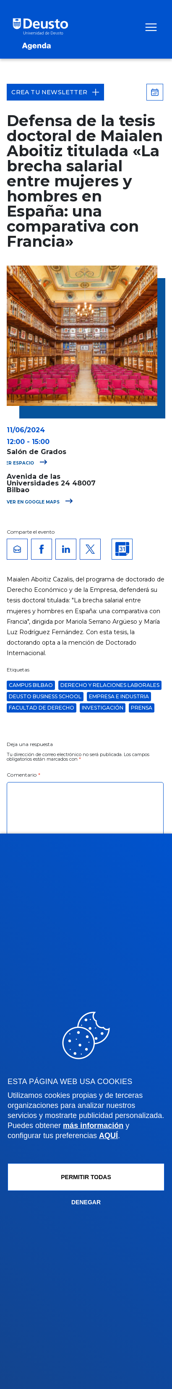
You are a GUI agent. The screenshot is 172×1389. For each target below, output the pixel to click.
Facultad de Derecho (41, 708)
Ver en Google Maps (40, 502)
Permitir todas (86, 1177)
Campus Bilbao (31, 685)
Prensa (141, 708)
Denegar (86, 1202)
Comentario (23, 775)
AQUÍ (108, 1135)
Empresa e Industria (119, 696)
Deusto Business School (45, 696)
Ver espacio (25, 463)
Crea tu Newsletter (55, 92)
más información (93, 1125)
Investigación (102, 708)
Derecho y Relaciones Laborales (109, 685)
